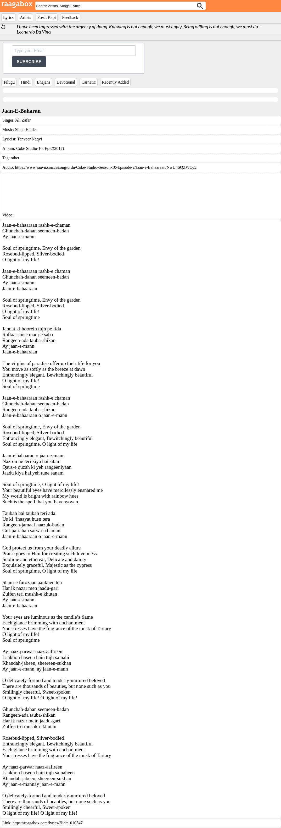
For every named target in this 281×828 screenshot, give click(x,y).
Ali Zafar (23, 120)
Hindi (25, 82)
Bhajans (43, 82)
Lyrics (8, 17)
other (15, 158)
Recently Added (115, 82)
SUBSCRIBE (29, 61)
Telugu (9, 82)
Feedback (70, 17)
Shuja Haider (26, 129)
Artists (25, 17)
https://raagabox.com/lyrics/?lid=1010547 (48, 823)
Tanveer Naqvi (29, 139)
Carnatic (88, 82)
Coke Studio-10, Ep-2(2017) (40, 148)
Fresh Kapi (46, 17)
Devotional (66, 82)
